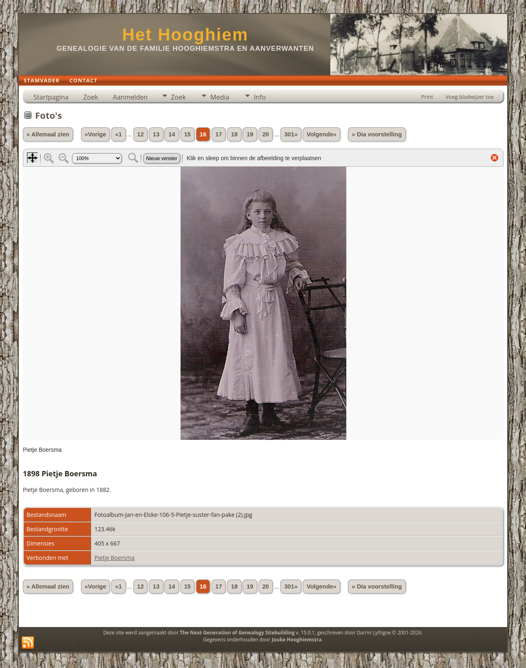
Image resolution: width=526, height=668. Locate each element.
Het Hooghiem (185, 34)
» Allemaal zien (48, 134)
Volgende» (321, 134)
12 (140, 134)
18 (234, 134)
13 (156, 134)
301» (291, 134)
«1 (118, 134)
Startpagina (51, 97)
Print (427, 96)
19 (249, 134)
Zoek (90, 97)
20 (265, 134)
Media (219, 97)
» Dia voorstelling (377, 134)
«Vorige (95, 134)
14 (171, 134)
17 (218, 134)
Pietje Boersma (115, 558)
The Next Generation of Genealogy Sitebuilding (237, 632)
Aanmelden (130, 97)
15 (187, 134)
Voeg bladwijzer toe (469, 96)
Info (260, 97)
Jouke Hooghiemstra (297, 639)
